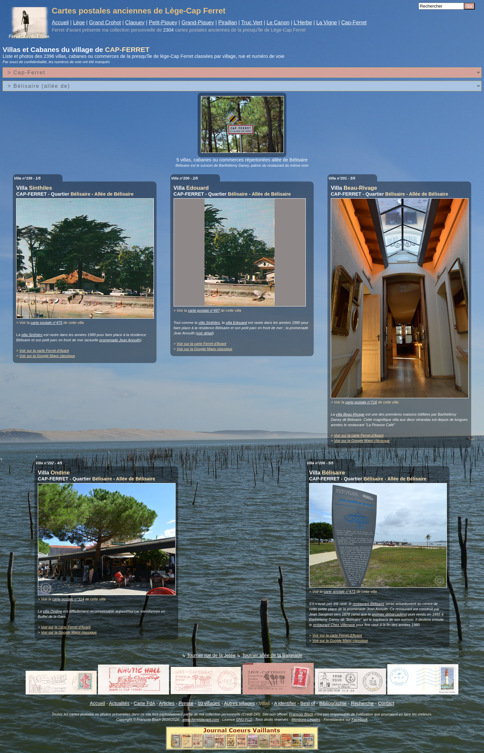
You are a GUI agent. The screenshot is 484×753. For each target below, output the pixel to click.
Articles (166, 703)
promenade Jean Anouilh (119, 340)
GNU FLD (244, 719)
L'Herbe (303, 22)
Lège (79, 22)
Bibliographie (333, 703)
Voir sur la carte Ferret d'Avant (44, 350)
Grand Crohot (105, 22)
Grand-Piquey (198, 22)
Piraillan (227, 22)
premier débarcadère (389, 614)
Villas (264, 703)
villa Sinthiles (32, 335)
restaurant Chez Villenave (334, 625)
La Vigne (326, 22)
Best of (307, 703)
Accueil (60, 22)
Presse (186, 703)
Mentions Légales (305, 719)
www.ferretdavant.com (200, 719)
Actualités (119, 703)
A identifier (285, 703)
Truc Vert (251, 22)
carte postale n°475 (46, 323)
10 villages (209, 703)
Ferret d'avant (66, 30)
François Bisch (301, 714)
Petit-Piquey (163, 22)
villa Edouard (236, 323)
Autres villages (239, 703)
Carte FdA (144, 703)
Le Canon (278, 22)
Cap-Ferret (354, 22)
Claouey (135, 22)
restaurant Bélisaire (368, 604)
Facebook (359, 719)
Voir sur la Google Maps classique (47, 356)
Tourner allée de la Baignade (272, 655)
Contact (386, 703)
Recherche (362, 703)
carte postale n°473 (339, 592)
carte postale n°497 (204, 310)
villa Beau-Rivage (350, 414)
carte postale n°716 (361, 402)
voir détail (205, 333)
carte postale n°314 (68, 599)
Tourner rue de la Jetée (211, 655)
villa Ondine (52, 611)
